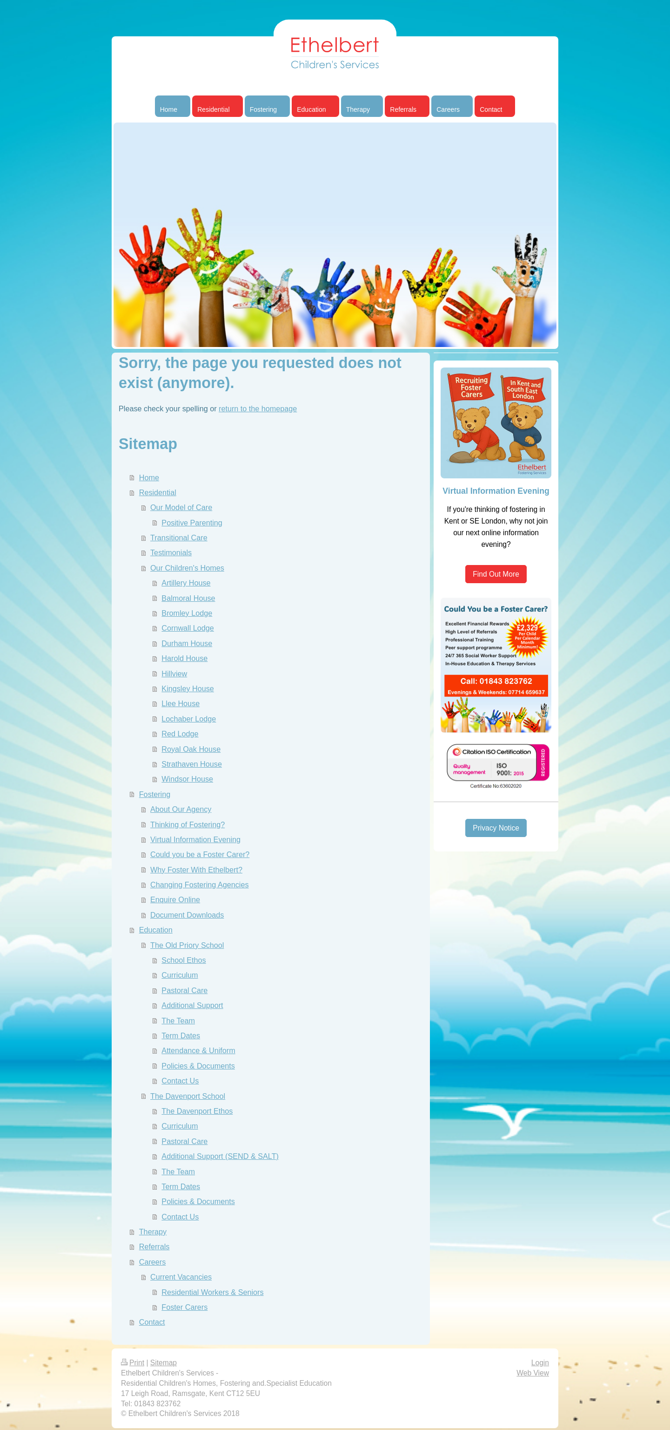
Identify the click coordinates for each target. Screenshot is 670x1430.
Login (540, 1363)
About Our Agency (180, 809)
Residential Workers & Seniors (212, 1292)
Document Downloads (187, 915)
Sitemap (163, 1363)
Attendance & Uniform (198, 1050)
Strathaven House (191, 764)
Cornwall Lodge (187, 628)
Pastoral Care (184, 990)
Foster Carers (184, 1307)
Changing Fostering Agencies (199, 884)
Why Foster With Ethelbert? (196, 869)
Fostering (154, 794)
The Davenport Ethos (197, 1111)
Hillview (174, 673)
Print (132, 1363)
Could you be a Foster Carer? (199, 854)
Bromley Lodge (186, 613)
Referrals (154, 1246)
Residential (157, 492)
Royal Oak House (191, 749)
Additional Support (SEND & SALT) (220, 1156)
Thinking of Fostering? (187, 824)
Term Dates (180, 1035)
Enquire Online (175, 899)
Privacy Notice (496, 828)
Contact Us (180, 1080)
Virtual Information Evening (195, 839)
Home (149, 477)
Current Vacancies (181, 1277)
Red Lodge (179, 733)
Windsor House (187, 779)
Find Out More (496, 574)
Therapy (153, 1231)
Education (156, 930)
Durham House (186, 643)
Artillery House (185, 583)
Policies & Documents (197, 1066)
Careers (152, 1262)
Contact (152, 1322)
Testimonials (171, 552)
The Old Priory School (187, 945)
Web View (532, 1373)
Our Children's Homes (187, 568)
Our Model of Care (181, 507)
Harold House (184, 658)
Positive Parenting (191, 522)
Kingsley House (187, 688)
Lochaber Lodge (188, 719)
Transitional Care (179, 537)
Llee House (180, 703)
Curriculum (179, 975)
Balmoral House (188, 598)
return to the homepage (258, 408)
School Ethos (183, 960)
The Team (178, 1020)
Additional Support (192, 1005)
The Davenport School (187, 1096)
